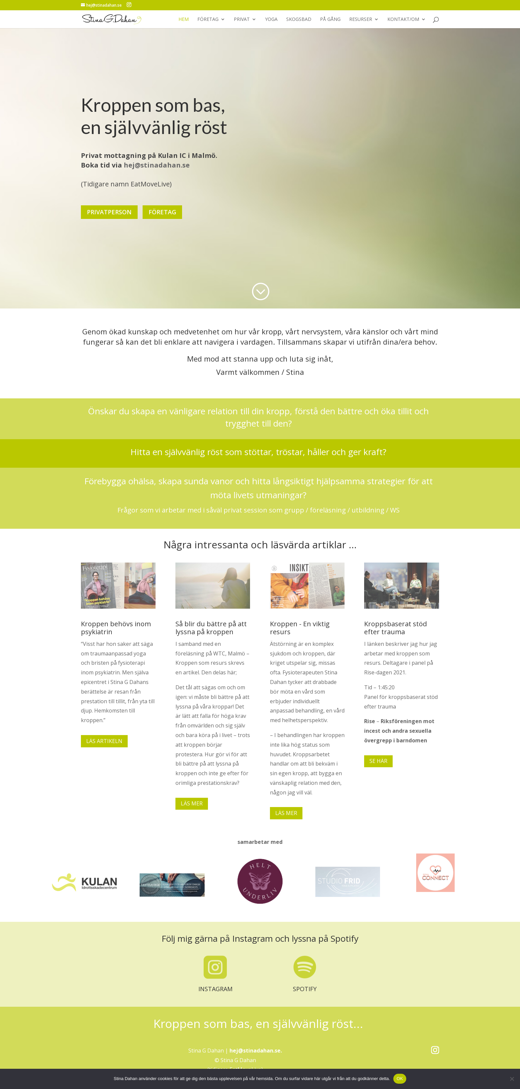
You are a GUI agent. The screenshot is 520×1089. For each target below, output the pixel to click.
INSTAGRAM (215, 989)
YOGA (271, 19)
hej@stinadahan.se (157, 159)
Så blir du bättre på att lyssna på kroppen (211, 627)
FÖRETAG (208, 19)
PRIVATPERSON (109, 207)
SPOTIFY (305, 989)
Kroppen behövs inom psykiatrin (116, 627)
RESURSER (360, 19)
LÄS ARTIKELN (104, 741)
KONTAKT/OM (403, 19)
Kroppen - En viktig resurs (300, 627)
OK (400, 1078)
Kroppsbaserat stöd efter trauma (395, 627)
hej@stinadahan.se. (255, 1050)
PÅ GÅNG (330, 19)
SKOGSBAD (298, 19)
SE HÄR (378, 761)
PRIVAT (242, 19)
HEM (183, 19)
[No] (511, 1078)
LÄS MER (192, 803)
